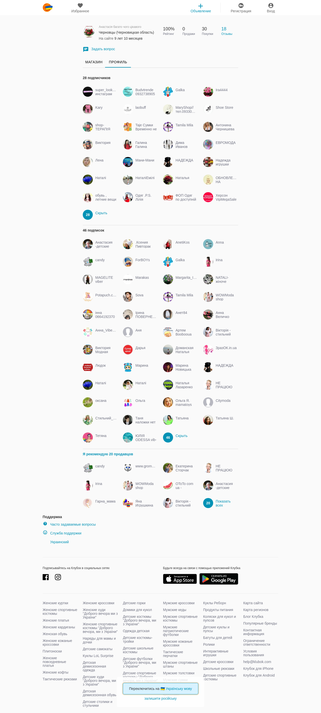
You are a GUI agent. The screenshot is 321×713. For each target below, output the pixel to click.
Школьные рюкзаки (218, 669)
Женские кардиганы (59, 627)
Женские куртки (55, 603)
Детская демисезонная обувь (99, 693)
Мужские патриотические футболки (176, 631)
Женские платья (56, 620)
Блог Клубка (253, 617)
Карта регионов (256, 610)
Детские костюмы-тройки (137, 639)
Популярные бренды (260, 623)
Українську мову (179, 689)
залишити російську (160, 698)
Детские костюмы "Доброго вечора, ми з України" (139, 620)
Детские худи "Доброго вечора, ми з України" (99, 680)
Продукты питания (218, 610)
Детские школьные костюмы (138, 650)
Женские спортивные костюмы (60, 612)
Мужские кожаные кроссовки (178, 643)
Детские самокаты (97, 649)
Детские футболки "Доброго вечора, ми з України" (139, 662)
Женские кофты (55, 672)
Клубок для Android (259, 675)
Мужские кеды (174, 610)
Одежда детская (136, 631)
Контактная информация (253, 632)
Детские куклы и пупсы (216, 629)
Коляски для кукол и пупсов (219, 618)
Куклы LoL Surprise (98, 656)
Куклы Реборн (214, 603)
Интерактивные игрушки (215, 653)
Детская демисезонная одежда (94, 666)
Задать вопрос (99, 49)
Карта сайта (253, 603)
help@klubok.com (257, 662)
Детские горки (134, 603)
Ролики (209, 644)
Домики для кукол (137, 610)
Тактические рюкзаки (60, 679)
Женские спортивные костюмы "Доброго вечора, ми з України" (100, 628)
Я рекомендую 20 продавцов (108, 454)
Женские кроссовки (98, 603)
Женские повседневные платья (54, 662)
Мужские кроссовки (179, 603)
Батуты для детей (217, 638)
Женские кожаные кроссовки (57, 642)
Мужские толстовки (178, 673)
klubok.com (48, 8)
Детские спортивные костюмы (219, 677)
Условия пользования (253, 653)
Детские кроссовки (218, 662)
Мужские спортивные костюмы (180, 618)
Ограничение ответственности (256, 642)
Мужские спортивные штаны (180, 664)
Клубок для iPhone (258, 669)
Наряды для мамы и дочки (99, 640)
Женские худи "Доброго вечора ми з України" (100, 613)
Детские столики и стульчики (97, 703)
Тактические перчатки (173, 654)
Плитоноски (52, 651)
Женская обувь (55, 634)
